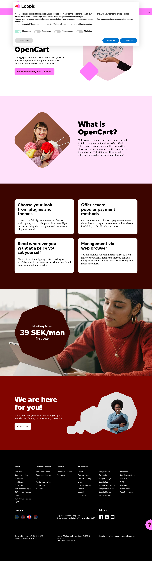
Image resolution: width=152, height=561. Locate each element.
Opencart (124, 472)
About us (18, 472)
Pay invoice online (43, 482)
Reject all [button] (111, 40)
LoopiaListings (105, 478)
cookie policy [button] (79, 16)
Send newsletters (127, 475)
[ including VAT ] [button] (75, 518)
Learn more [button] (24, 40)
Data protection (21, 475)
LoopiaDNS (82, 495)
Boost (80, 472)
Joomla (81, 489)
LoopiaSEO (103, 482)
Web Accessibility (22, 489)
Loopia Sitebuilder (106, 489)
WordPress (125, 489)
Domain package (85, 478)
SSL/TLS (123, 478)
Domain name (83, 475)
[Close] (149, 12)
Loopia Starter (105, 492)
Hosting (123, 485)
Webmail (39, 489)
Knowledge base (43, 472)
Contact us (22, 426)
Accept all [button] (128, 40)
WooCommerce (126, 492)
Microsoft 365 (105, 495)
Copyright (19, 485)
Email (80, 482)
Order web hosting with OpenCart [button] (34, 71)
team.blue (33, 538)
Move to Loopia (84, 485)
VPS (122, 482)
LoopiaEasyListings (107, 485)
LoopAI (81, 492)
